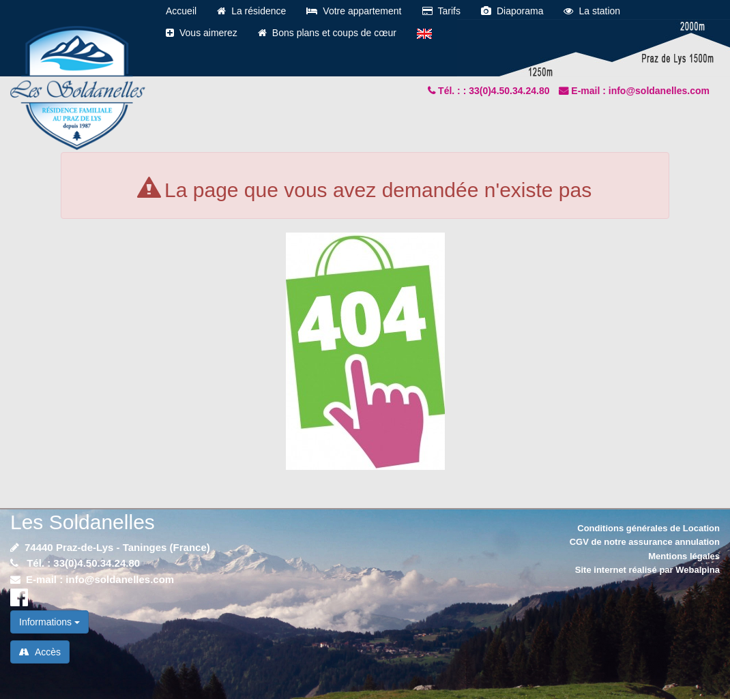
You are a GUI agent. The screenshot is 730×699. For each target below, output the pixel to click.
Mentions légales (684, 556)
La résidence (251, 10)
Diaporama (512, 10)
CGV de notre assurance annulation (645, 542)
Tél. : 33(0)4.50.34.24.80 (82, 563)
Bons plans (327, 32)
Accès (40, 651)
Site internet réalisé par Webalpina (647, 570)
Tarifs (441, 10)
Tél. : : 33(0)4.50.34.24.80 (495, 90)
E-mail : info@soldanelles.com (640, 90)
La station (592, 10)
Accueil (181, 10)
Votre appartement (353, 10)
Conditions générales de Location (648, 528)
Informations (49, 621)
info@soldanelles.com (119, 579)
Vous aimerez (201, 32)
